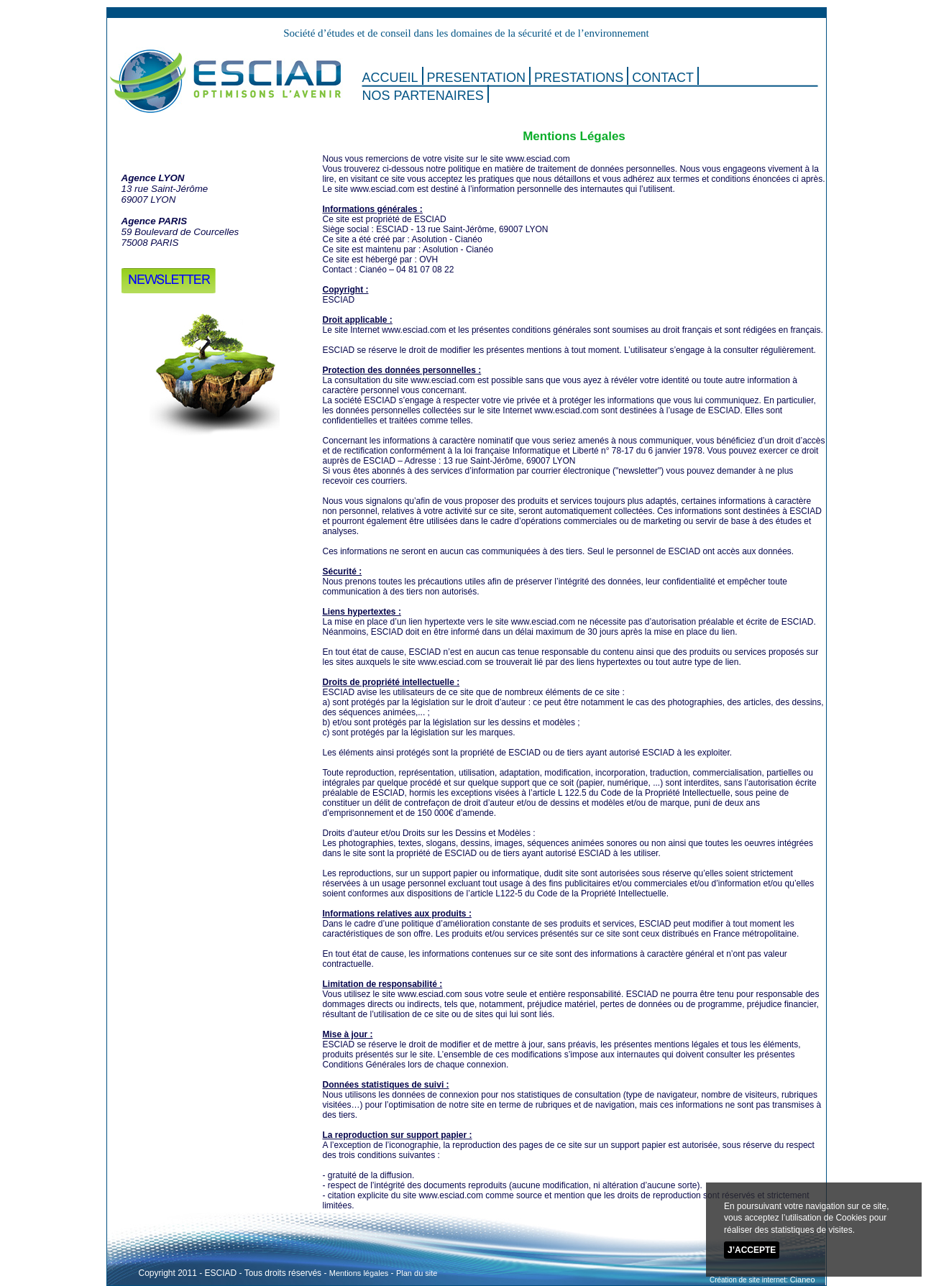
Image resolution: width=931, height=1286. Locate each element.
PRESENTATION (476, 77)
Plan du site (416, 1273)
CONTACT (663, 77)
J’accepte (752, 1250)
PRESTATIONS (578, 77)
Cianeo (802, 1279)
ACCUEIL (390, 77)
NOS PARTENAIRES (423, 95)
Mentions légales (359, 1273)
